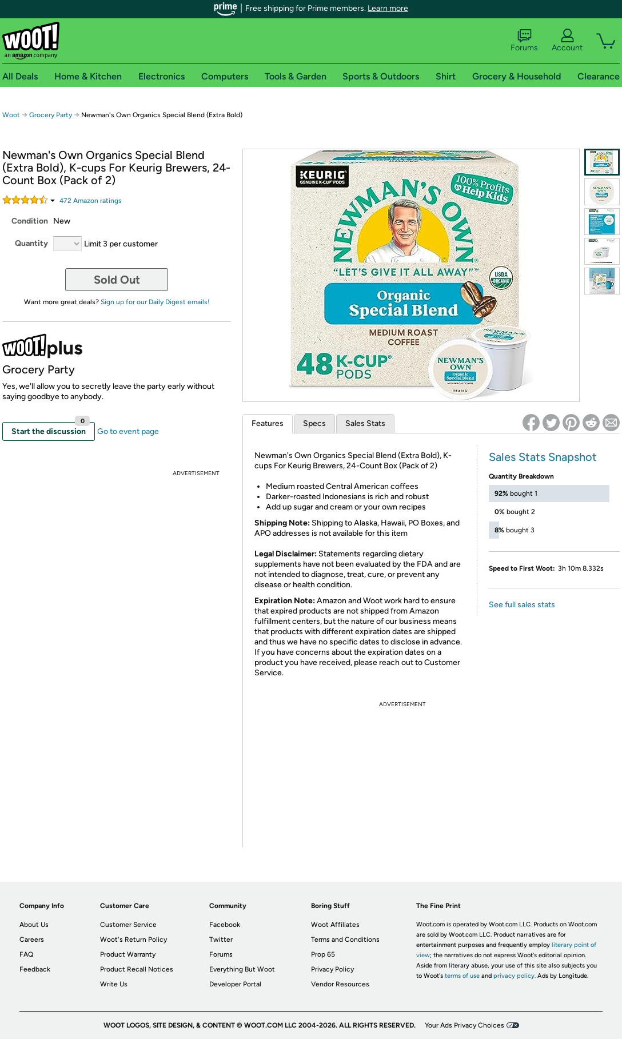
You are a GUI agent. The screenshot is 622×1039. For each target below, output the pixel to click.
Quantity (31, 243)
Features (268, 423)
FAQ (26, 954)
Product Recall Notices (136, 969)
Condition (29, 221)
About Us (34, 925)
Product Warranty (128, 954)
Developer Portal (235, 984)
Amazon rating (90, 201)
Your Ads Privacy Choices (464, 1025)
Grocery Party (51, 115)
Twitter (221, 940)
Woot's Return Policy (133, 940)
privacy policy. (514, 976)
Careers (31, 940)
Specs (314, 423)
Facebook (224, 925)
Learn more (388, 8)
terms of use (462, 976)
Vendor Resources (340, 984)
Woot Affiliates (335, 925)
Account (567, 41)
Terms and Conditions (345, 940)
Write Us (113, 984)
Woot (11, 115)
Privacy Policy (332, 969)
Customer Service (128, 925)
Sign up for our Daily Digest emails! (155, 302)
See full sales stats (522, 605)
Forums (524, 41)
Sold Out (117, 279)
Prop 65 (323, 954)
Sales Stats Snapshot (543, 457)
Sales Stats (365, 423)
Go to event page (128, 431)
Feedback (34, 969)
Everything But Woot (242, 969)
